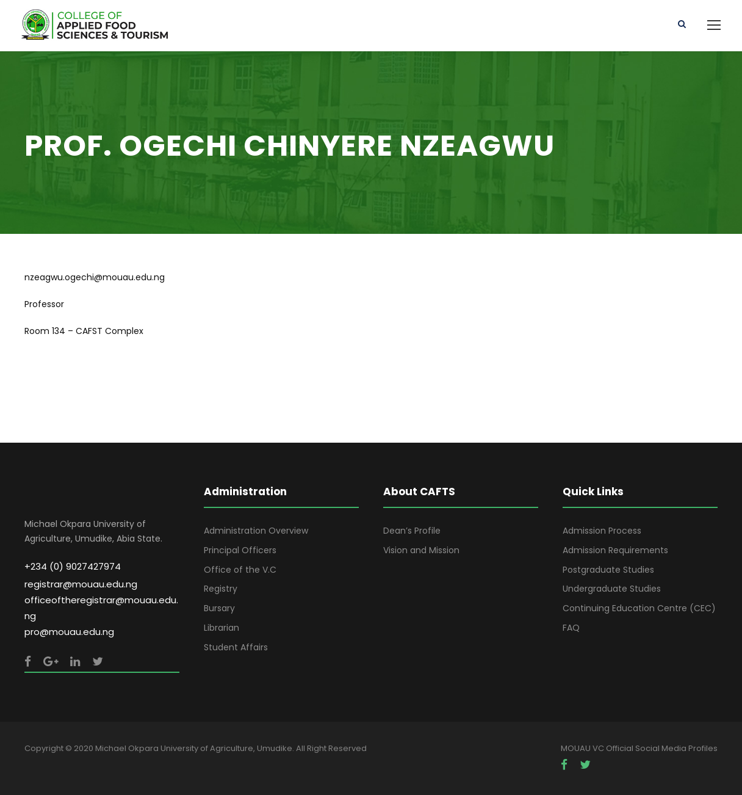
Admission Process (602, 531)
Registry (220, 589)
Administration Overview (256, 531)
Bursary (219, 608)
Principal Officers (240, 550)
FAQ (571, 628)
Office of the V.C (240, 570)
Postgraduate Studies (608, 570)
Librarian (221, 628)
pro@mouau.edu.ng (69, 631)
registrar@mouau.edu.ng (80, 584)
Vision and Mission (421, 550)
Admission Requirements (615, 550)
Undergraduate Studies (612, 589)
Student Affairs (236, 647)
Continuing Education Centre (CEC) (639, 608)
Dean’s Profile (412, 531)
